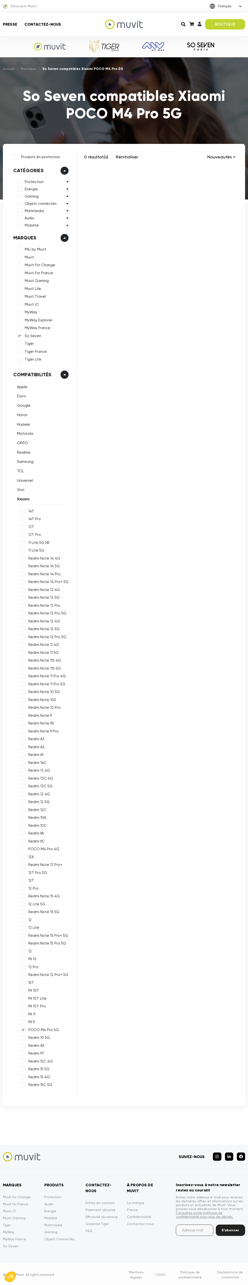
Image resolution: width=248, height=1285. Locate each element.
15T (30, 982)
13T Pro (34, 534)
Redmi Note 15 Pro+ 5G (47, 935)
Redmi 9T (36, 1052)
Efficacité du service (101, 1215)
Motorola (24, 432)
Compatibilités (32, 374)
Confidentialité (139, 1215)
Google (23, 404)
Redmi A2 (36, 746)
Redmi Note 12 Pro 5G (47, 636)
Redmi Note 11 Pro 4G (46, 675)
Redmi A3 (36, 738)
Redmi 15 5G (38, 1068)
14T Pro (34, 518)
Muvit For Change (39, 264)
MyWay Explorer (38, 319)
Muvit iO (31, 304)
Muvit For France (38, 272)
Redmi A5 (36, 1045)
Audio (29, 217)
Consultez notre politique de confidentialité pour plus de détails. (204, 1212)
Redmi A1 (35, 754)
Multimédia (53, 1223)
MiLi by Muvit (35, 249)
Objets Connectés (59, 1237)
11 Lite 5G (36, 549)
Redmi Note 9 (39, 715)
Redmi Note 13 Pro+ (45, 864)
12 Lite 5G (36, 903)
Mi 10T (33, 990)
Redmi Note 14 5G (43, 565)
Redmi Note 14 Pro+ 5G (48, 581)
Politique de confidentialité (190, 1272)
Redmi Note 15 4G (43, 895)
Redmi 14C (37, 762)
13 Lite (33, 927)
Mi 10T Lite (37, 998)
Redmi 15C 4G (40, 1060)
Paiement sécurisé (100, 1208)
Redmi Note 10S (41, 699)
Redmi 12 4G (38, 793)
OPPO (21, 442)
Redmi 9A (35, 832)
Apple (21, 386)
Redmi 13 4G (38, 770)
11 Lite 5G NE (38, 542)
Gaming (31, 196)
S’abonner (230, 1228)
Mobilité (31, 225)
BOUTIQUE (225, 24)
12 (29, 919)
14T (30, 510)
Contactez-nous (42, 24)
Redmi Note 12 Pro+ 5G (48, 974)
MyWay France (36, 327)
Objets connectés (40, 203)
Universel (24, 479)
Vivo (20, 489)
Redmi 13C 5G (40, 785)
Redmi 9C (36, 840)
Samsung (24, 461)
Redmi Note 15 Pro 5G (46, 942)
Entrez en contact (100, 1201)
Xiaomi (22, 498)
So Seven (32, 335)
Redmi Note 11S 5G (44, 667)
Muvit (28, 256)
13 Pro (33, 966)
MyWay (30, 312)
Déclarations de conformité (230, 1272)
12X (30, 856)
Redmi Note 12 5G (43, 628)
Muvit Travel (34, 296)
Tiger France (35, 351)
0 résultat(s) (96, 156)
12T (30, 880)
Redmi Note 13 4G (43, 589)
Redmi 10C (37, 825)
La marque (135, 1201)
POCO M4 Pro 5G (43, 1029)
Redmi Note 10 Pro (44, 707)
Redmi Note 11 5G (43, 652)
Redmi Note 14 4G (44, 557)
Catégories (28, 170)
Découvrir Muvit (20, 6)
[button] (10, 1277)
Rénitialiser (127, 156)
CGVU (160, 1272)
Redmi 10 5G (38, 1037)
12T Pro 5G (37, 872)
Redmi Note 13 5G (43, 597)
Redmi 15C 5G (40, 1084)
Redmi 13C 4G (40, 777)
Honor (21, 414)
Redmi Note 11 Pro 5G (46, 683)
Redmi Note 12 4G (43, 620)
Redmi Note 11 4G (43, 644)
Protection (33, 181)
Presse (10, 24)
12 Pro (33, 888)
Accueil (9, 69)
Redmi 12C (37, 809)
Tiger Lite (32, 359)
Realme (23, 451)
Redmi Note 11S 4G (44, 659)
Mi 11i (31, 958)
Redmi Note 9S (40, 722)
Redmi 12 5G (38, 801)
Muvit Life (32, 288)
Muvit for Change (17, 1195)
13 (29, 950)
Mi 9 (31, 1021)
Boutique (28, 69)
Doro (20, 395)
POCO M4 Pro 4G (43, 848)
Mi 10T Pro (36, 1005)
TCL (19, 470)
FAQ (88, 1229)
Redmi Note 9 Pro (43, 730)
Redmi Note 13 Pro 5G (47, 612)
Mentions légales (136, 1272)
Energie (30, 188)
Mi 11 (31, 1013)
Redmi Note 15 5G (43, 911)
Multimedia (33, 210)
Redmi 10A (36, 817)
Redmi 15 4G (38, 1076)
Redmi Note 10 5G (43, 691)
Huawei (22, 423)
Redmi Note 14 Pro (44, 573)
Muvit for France (15, 1202)
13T (30, 526)
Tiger (28, 343)
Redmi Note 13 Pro (44, 605)
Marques (24, 237)
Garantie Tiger (97, 1222)
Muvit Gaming (36, 280)
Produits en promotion (39, 156)
